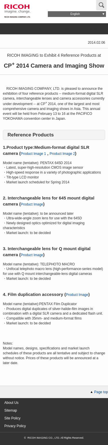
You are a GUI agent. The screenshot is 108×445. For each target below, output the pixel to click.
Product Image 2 (62, 154)
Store (67, 28)
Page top (101, 392)
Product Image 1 (33, 154)
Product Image (32, 204)
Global (59, 4)
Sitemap (10, 410)
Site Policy (12, 418)
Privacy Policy (15, 426)
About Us (11, 403)
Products (40, 28)
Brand (14, 28)
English (75, 14)
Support (94, 28)
